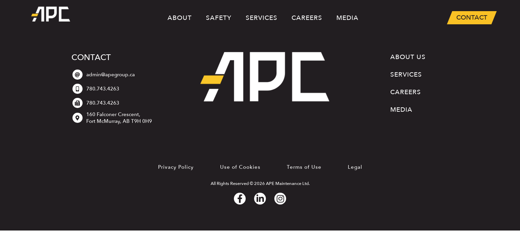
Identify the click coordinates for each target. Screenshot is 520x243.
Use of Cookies (240, 167)
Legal (355, 167)
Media (347, 18)
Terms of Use (304, 167)
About (179, 18)
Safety (219, 18)
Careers (307, 18)
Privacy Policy (176, 167)
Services (261, 19)
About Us (408, 57)
